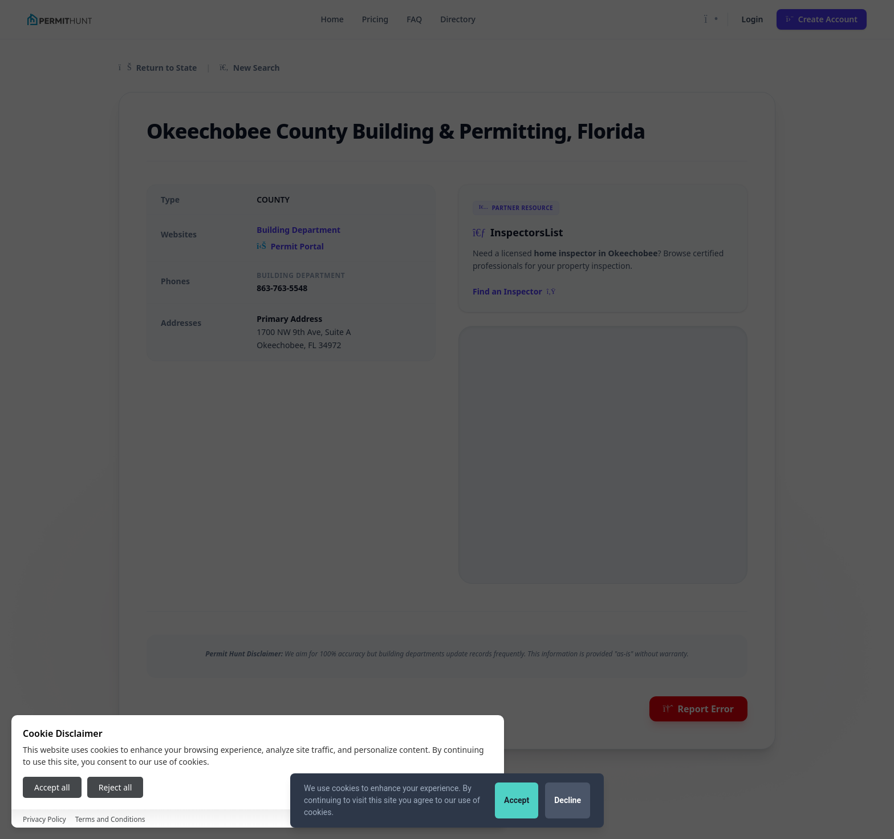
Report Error (698, 709)
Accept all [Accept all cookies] (52, 787)
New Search (249, 67)
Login (752, 19)
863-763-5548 (282, 288)
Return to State (158, 67)
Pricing (375, 19)
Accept (516, 800)
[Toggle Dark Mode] (711, 19)
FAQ (414, 19)
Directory (458, 19)
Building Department (298, 229)
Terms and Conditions (110, 819)
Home (331, 19)
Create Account (822, 19)
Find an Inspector (514, 291)
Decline (567, 800)
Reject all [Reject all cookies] (115, 787)
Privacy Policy (44, 819)
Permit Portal (290, 246)
